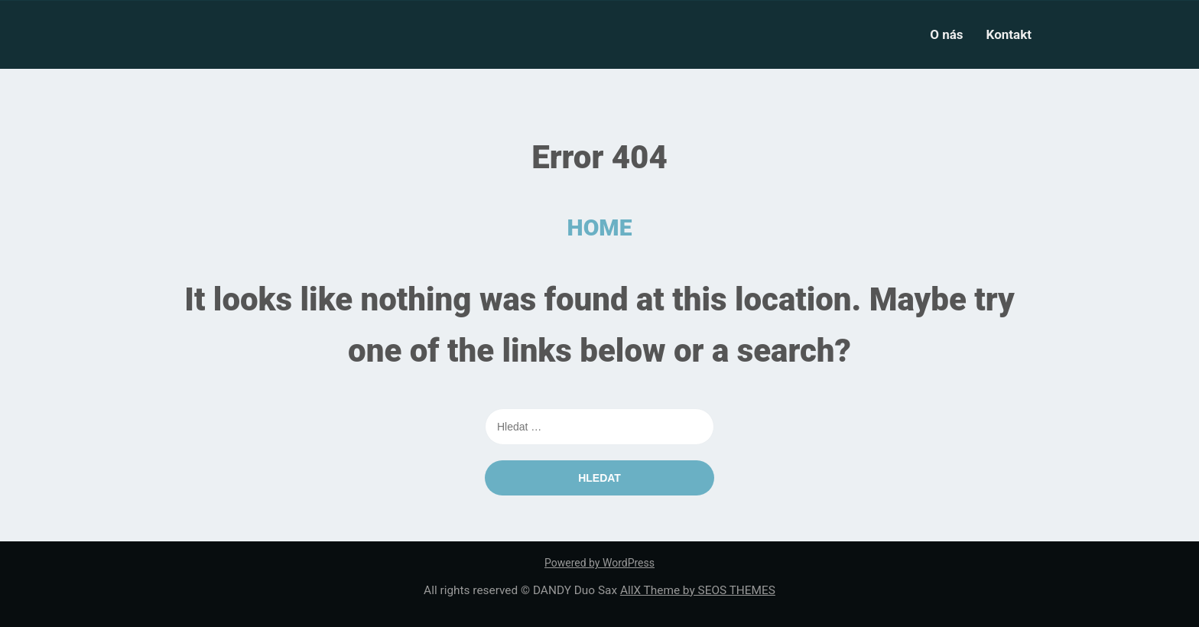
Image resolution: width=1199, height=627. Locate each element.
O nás (946, 34)
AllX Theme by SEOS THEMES (697, 590)
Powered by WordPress (599, 563)
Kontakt (1009, 34)
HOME (599, 227)
